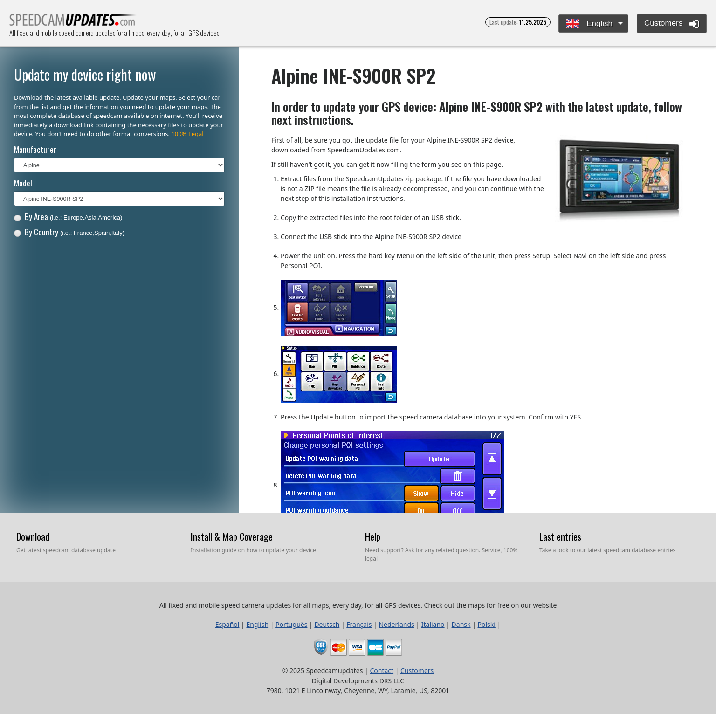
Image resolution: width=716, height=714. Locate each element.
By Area (68, 216)
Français (359, 624)
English (589, 24)
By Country (69, 232)
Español (227, 624)
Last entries (560, 536)
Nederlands (396, 624)
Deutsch (326, 624)
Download (32, 536)
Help (372, 536)
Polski (487, 624)
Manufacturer (35, 149)
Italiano (433, 624)
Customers (671, 23)
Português (291, 624)
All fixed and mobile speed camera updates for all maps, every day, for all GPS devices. (73, 22)
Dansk (461, 624)
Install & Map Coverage (232, 536)
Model (23, 183)
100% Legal (187, 134)
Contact (381, 670)
